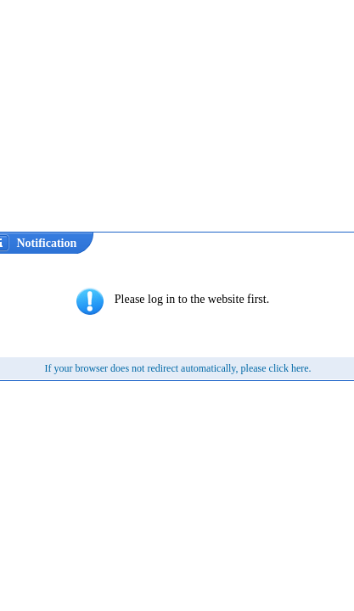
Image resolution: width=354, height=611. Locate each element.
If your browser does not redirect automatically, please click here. (177, 368)
